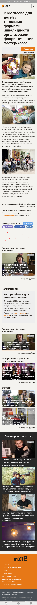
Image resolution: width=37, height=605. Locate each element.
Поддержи (28, 49)
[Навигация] (33, 6)
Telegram (28, 224)
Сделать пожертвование (12, 584)
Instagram (7, 227)
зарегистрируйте (20, 313)
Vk (29, 227)
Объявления (7, 573)
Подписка (5, 571)
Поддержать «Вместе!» (22, 1)
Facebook (19, 227)
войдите (7, 315)
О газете (9, 1)
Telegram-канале (8, 215)
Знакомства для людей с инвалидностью (12, 580)
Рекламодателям (9, 576)
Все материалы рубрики (26, 279)
